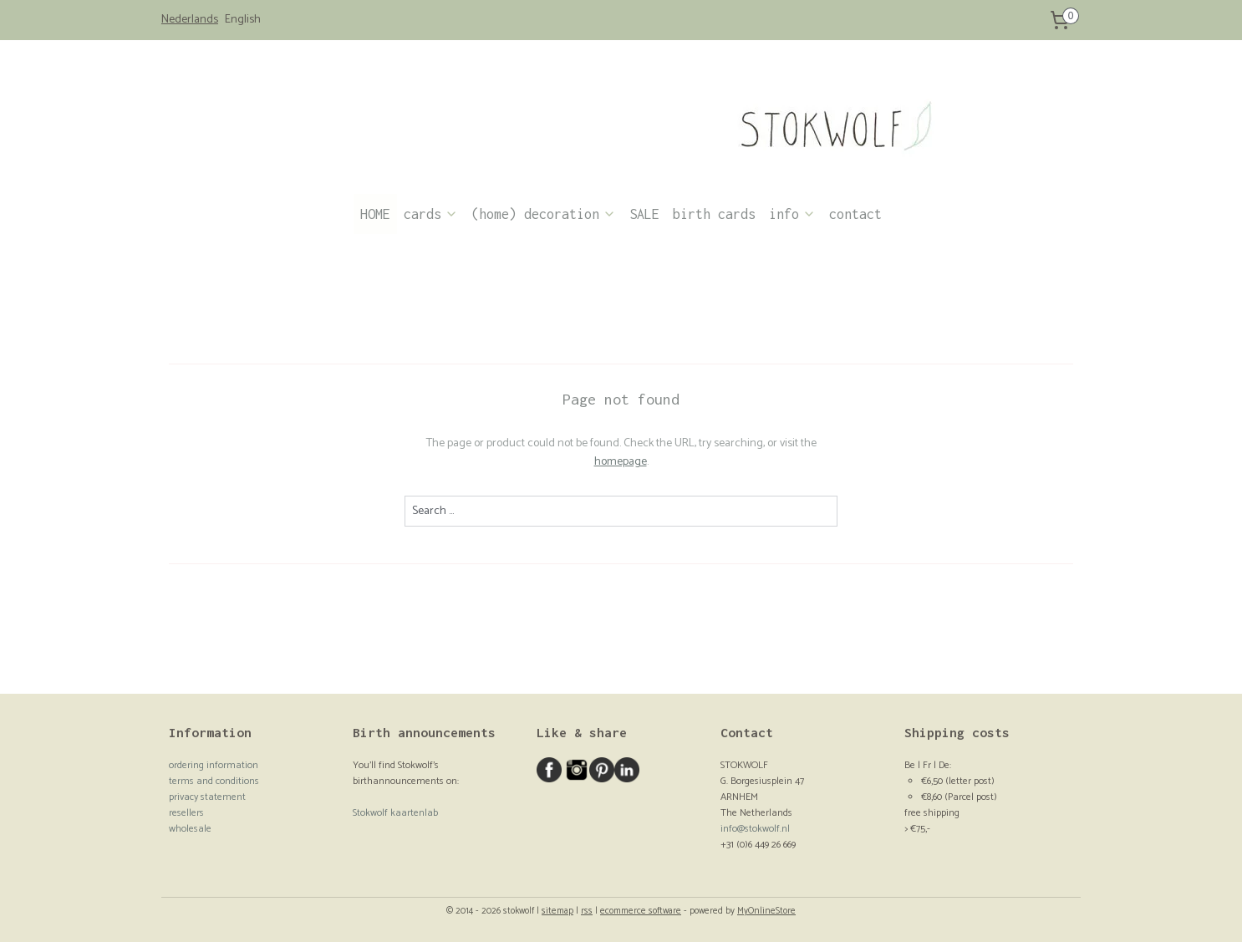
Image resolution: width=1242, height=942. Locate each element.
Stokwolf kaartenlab (395, 813)
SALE (644, 213)
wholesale (190, 829)
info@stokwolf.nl (755, 829)
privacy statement (207, 797)
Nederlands (189, 20)
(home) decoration (543, 213)
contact (855, 213)
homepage (620, 461)
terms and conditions (214, 781)
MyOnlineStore (766, 911)
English (243, 20)
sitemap (557, 911)
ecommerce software (640, 911)
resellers (186, 813)
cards (431, 213)
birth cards (714, 213)
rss (587, 911)
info (792, 213)
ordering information (213, 765)
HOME (375, 213)
